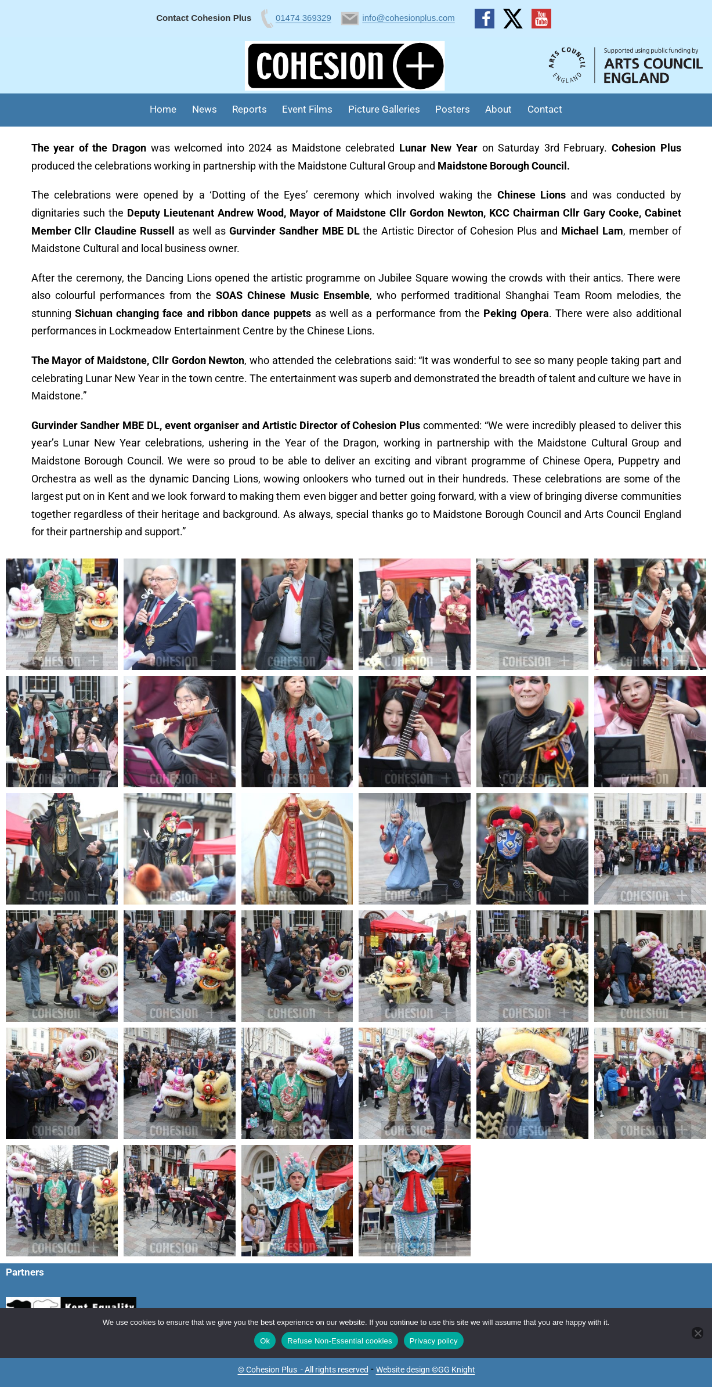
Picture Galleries (384, 109)
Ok (265, 1340)
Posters (452, 109)
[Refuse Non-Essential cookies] (697, 1333)
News (204, 109)
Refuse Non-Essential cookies (339, 1340)
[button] (62, 614)
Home (163, 109)
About (498, 109)
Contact (544, 109)
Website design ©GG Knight (425, 1369)
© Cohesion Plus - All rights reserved (303, 1369)
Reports (249, 109)
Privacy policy (434, 1340)
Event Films (307, 109)
